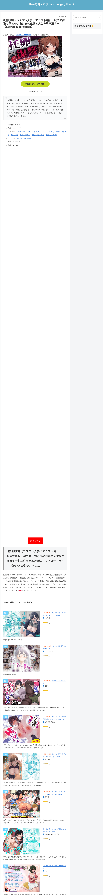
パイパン (35, 132)
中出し (51, 132)
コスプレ (44, 132)
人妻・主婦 (20, 132)
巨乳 (28, 132)
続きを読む (35, 541)
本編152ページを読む (35, 84)
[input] (87, 17)
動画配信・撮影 (38, 135)
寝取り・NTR (51, 135)
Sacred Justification (23, 35)
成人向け (14, 135)
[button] (99, 17)
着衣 (58, 132)
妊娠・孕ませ (25, 135)
